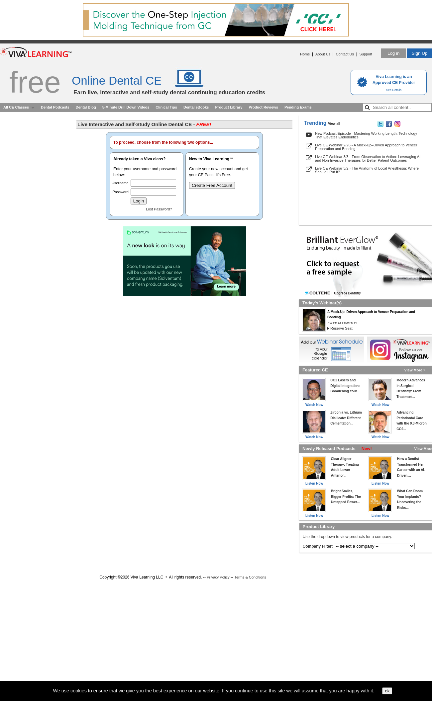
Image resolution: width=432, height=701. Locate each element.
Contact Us (345, 54)
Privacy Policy (218, 577)
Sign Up (419, 53)
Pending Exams (298, 107)
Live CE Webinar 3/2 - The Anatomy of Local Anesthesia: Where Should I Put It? (367, 170)
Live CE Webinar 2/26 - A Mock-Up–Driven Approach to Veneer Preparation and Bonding (366, 147)
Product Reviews (263, 107)
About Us (322, 54)
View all (334, 123)
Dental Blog (86, 107)
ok (387, 690)
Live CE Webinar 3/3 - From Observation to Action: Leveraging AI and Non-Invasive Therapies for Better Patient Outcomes (367, 158)
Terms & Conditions (250, 577)
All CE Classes (16, 107)
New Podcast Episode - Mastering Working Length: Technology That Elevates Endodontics (366, 135)
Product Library (228, 107)
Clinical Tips (166, 107)
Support (365, 54)
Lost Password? (159, 209)
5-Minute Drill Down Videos (126, 107)
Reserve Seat (341, 328)
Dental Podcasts (55, 107)
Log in (393, 53)
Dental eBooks (196, 107)
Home (305, 54)
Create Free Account (212, 185)
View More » (414, 370)
